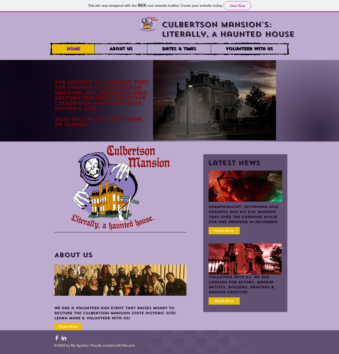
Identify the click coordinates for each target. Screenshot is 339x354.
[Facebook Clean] (56, 338)
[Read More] (224, 230)
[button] (179, 49)
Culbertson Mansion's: (217, 25)
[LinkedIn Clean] (64, 338)
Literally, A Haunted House (230, 34)
